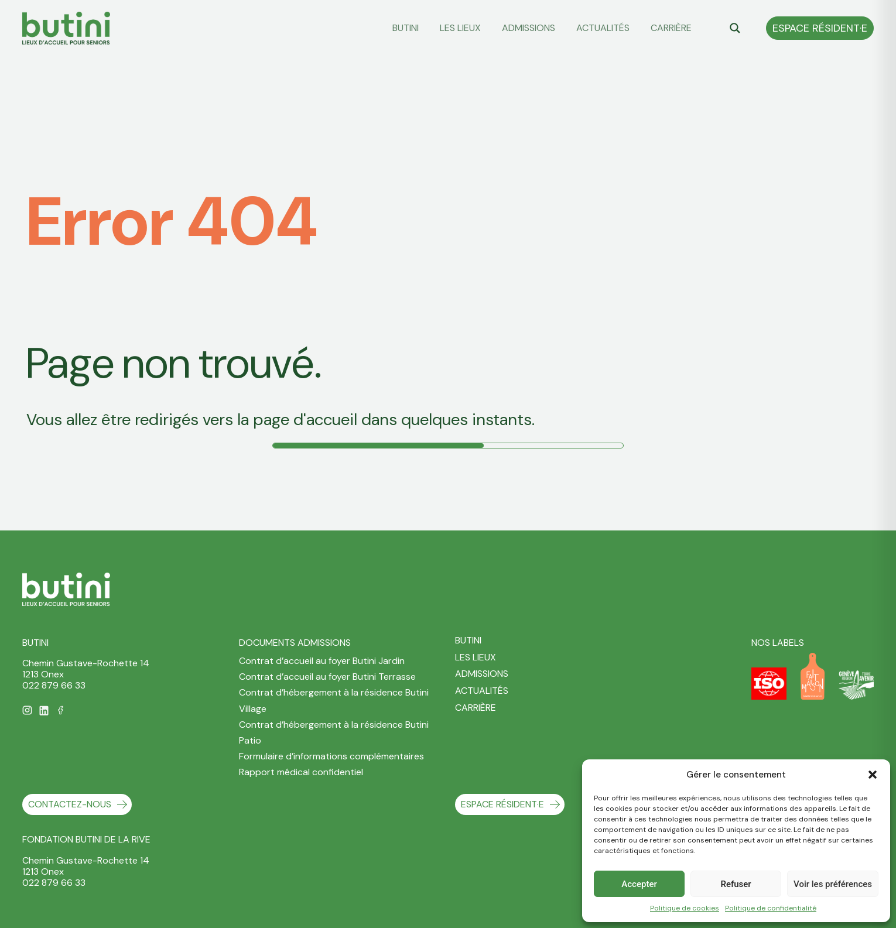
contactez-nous (69, 804)
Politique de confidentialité (770, 908)
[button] (872, 774)
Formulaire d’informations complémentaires (331, 756)
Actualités (603, 28)
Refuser (735, 884)
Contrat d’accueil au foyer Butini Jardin (322, 661)
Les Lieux (460, 28)
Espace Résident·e (819, 28)
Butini (405, 28)
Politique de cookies (684, 908)
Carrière (671, 28)
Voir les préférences (833, 884)
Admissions (528, 28)
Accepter (638, 884)
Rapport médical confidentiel (301, 772)
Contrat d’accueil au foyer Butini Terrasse (327, 676)
